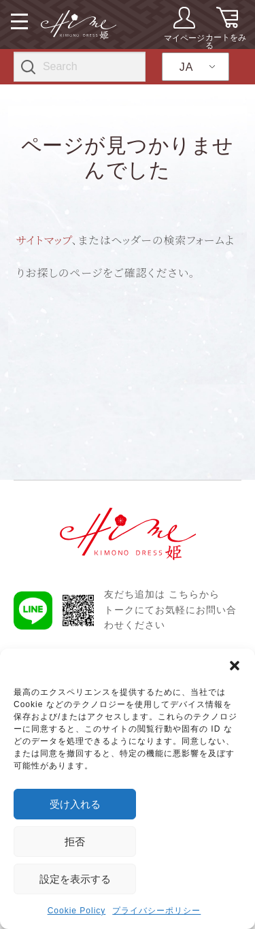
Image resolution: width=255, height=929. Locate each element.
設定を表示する (75, 879)
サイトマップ (44, 240)
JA (187, 67)
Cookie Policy (77, 910)
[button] (234, 665)
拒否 (75, 841)
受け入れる (75, 804)
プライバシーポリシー (156, 910)
